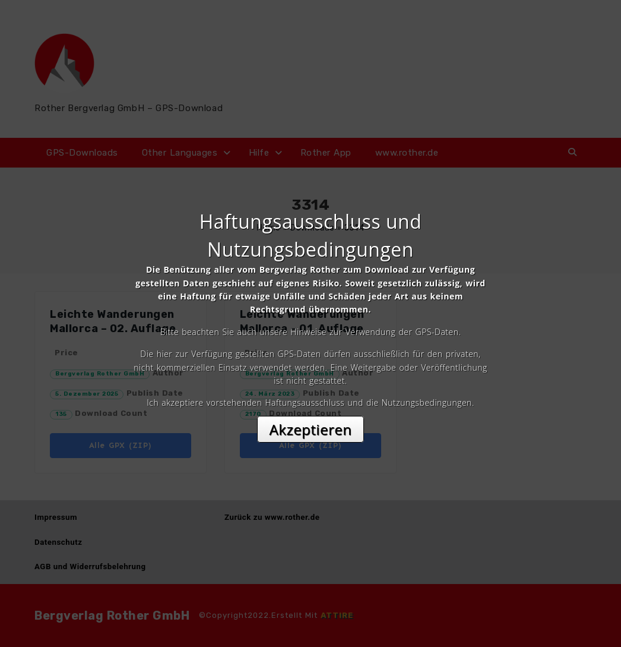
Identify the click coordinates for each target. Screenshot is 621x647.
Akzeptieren (311, 429)
